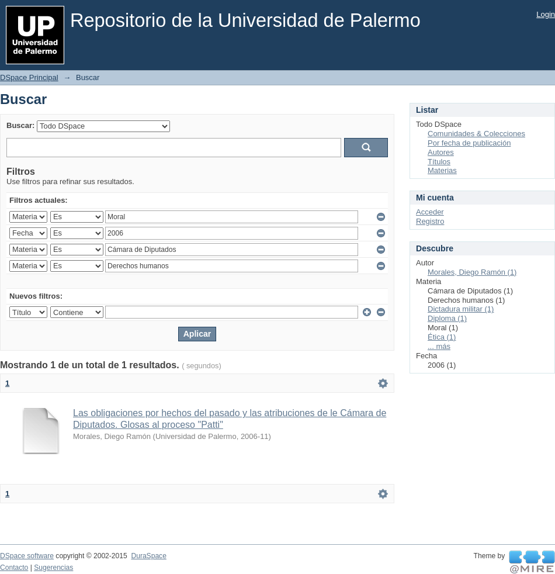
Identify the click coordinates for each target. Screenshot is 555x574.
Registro (430, 221)
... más (439, 346)
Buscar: (20, 125)
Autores (441, 152)
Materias (442, 170)
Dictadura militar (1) (461, 309)
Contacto (14, 567)
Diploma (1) (447, 318)
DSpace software (27, 556)
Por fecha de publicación (469, 143)
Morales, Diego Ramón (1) (472, 272)
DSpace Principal (29, 77)
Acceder (430, 212)
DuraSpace (148, 556)
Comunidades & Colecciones (476, 133)
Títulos (439, 161)
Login (545, 14)
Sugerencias (53, 567)
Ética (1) (442, 337)
